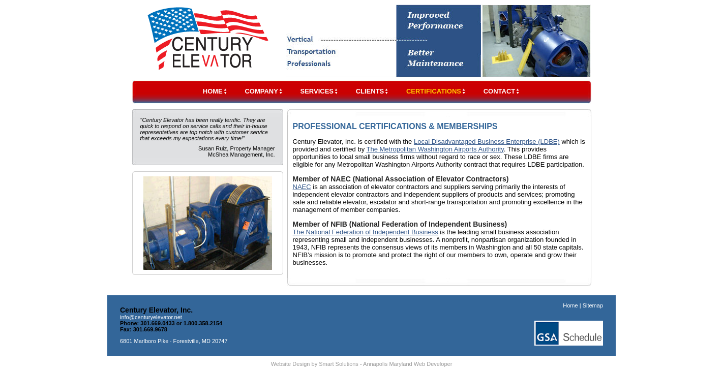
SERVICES (319, 91)
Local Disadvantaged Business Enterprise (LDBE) (487, 141)
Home (570, 305)
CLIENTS (372, 91)
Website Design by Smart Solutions (314, 364)
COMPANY (264, 91)
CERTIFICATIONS (436, 91)
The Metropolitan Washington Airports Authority (435, 149)
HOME (215, 91)
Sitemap (593, 305)
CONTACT (502, 91)
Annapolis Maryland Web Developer (407, 364)
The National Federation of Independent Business (365, 232)
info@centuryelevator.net (151, 317)
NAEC (302, 187)
